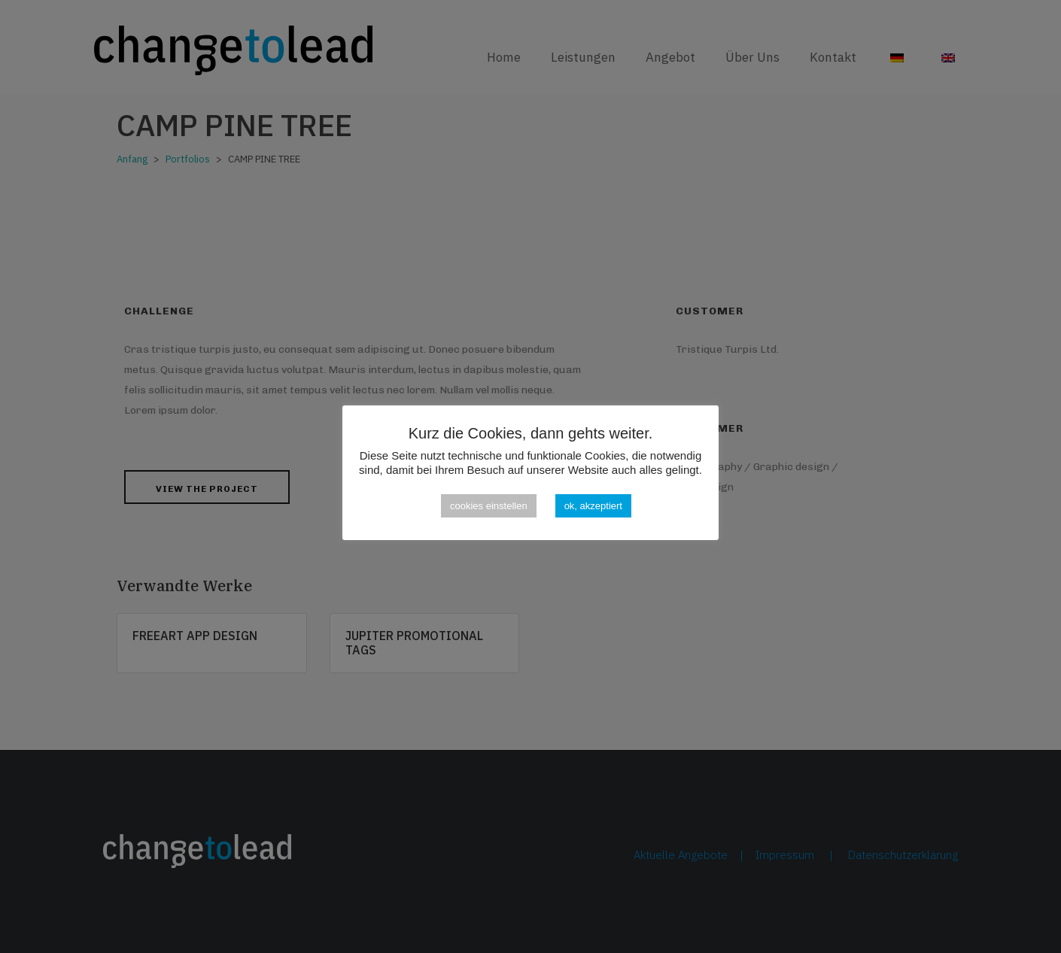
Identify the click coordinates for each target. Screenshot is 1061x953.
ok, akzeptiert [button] (593, 505)
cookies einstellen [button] (488, 505)
